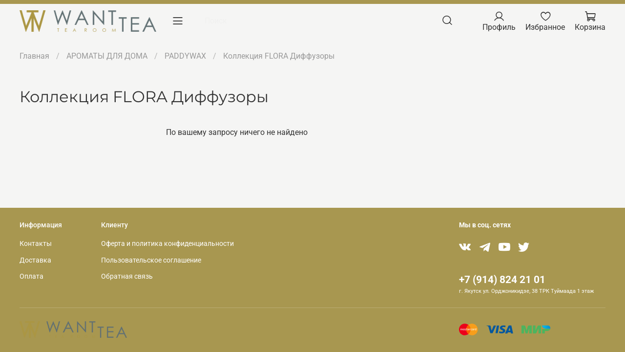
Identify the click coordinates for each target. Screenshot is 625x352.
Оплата (31, 276)
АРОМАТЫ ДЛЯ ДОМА (106, 56)
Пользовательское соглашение (151, 260)
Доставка (35, 260)
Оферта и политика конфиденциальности (167, 244)
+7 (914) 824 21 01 (502, 280)
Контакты (36, 244)
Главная (34, 56)
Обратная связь (127, 276)
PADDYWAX (185, 56)
